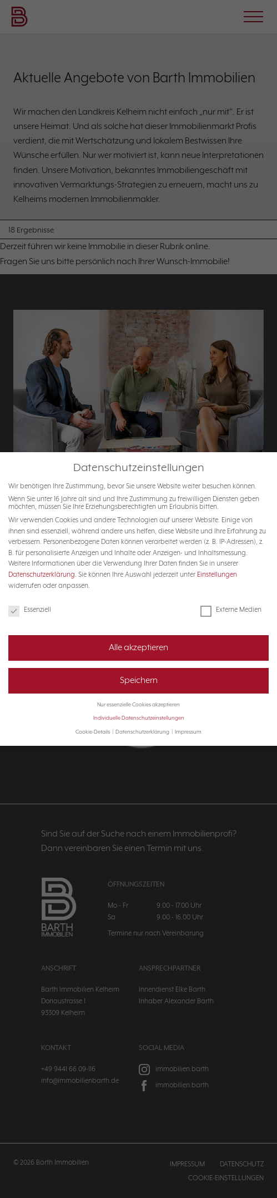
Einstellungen (217, 564)
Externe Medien (230, 599)
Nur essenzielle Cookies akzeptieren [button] (138, 694)
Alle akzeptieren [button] (138, 637)
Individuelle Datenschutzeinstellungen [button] (138, 708)
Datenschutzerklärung (41, 564)
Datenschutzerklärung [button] (142, 722)
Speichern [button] (139, 670)
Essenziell (29, 599)
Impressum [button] (188, 722)
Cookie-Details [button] (93, 722)
